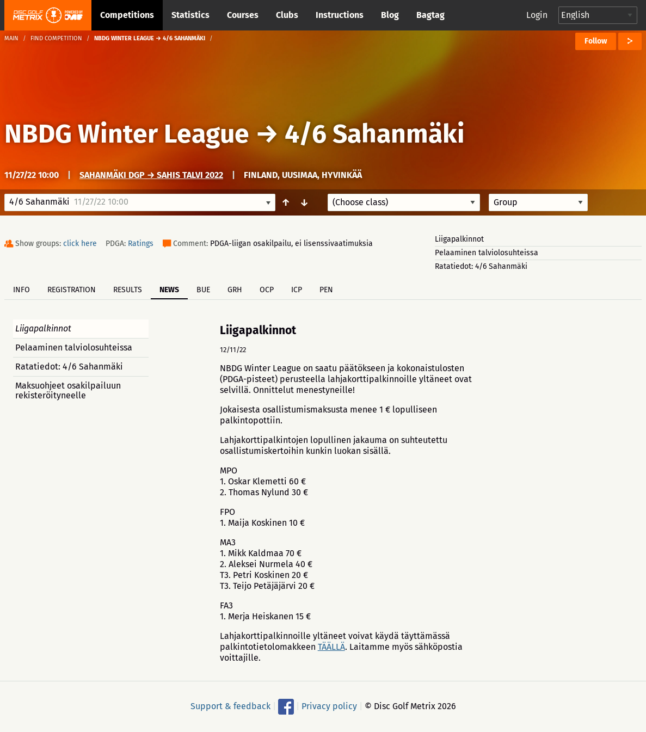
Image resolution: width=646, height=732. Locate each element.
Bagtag (430, 15)
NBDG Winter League (126, 134)
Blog (390, 15)
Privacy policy (329, 706)
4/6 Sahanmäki (375, 134)
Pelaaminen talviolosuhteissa (486, 252)
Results (127, 289)
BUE (203, 289)
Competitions (127, 15)
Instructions (340, 15)
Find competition (56, 38)
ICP (296, 289)
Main (11, 38)
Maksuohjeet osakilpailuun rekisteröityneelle (68, 390)
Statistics (190, 15)
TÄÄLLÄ (331, 647)
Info (21, 289)
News (169, 289)
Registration (71, 289)
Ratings (140, 243)
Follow (596, 41)
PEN (326, 289)
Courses (243, 15)
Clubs (287, 15)
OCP (267, 289)
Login (536, 15)
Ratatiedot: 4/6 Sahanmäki (481, 266)
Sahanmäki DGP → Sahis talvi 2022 (151, 175)
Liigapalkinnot (459, 239)
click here (80, 243)
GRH (234, 289)
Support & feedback (230, 706)
